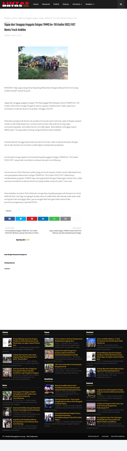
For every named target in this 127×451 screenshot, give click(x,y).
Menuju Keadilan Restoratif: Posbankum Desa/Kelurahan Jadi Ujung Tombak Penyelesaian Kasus (68, 388)
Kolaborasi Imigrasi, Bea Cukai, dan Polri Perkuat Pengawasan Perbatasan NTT (110, 406)
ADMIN (7, 35)
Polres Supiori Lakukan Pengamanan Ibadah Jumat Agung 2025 (68, 340)
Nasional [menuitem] (46, 4)
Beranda (7, 18)
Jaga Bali (105, 436)
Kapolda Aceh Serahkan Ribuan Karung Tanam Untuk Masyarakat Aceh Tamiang (25, 422)
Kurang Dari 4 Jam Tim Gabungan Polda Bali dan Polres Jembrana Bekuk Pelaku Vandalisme (109, 420)
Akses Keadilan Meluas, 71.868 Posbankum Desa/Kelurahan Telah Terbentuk (110, 341)
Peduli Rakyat (93, 436)
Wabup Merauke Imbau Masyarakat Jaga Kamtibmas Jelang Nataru (110, 370)
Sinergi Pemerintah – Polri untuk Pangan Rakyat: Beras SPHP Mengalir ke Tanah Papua (69, 401)
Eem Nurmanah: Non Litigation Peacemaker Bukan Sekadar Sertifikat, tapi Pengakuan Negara (26, 371)
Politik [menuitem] (56, 4)
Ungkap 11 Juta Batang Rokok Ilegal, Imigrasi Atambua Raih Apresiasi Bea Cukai (110, 392)
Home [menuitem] (35, 4)
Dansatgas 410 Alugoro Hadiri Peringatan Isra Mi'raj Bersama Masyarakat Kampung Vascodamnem (24, 395)
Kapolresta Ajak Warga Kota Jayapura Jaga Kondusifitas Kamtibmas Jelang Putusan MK (66, 353)
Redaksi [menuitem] (89, 4)
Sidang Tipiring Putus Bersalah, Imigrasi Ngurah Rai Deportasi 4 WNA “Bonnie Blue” (25, 357)
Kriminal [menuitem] (76, 4)
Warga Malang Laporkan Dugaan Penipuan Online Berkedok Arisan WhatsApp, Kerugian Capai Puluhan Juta (26, 342)
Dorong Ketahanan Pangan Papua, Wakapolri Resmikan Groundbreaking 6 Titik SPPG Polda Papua (68, 416)
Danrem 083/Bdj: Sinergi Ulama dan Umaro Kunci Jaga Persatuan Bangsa (26, 409)
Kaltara (14, 18)
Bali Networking (118, 436)
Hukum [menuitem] (66, 4)
